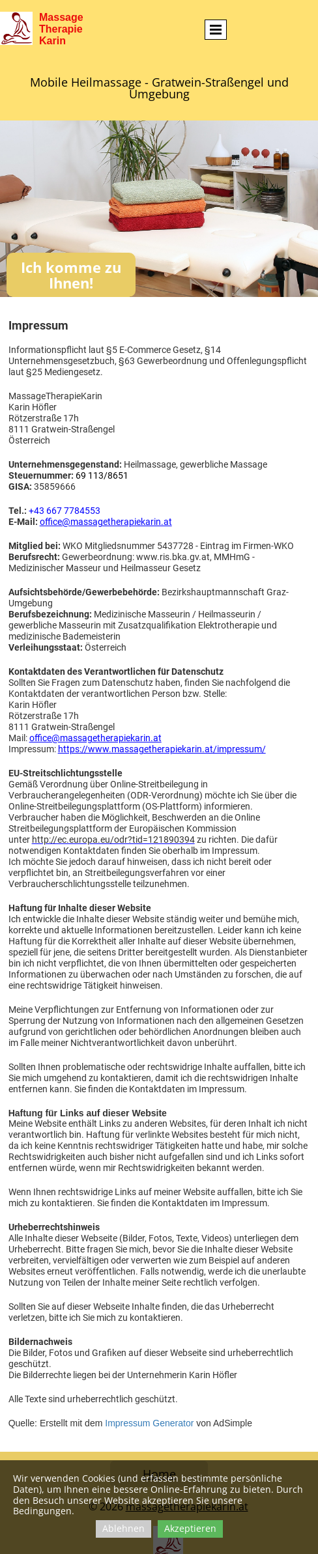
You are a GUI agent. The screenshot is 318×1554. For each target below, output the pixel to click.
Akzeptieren (190, 1528)
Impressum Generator (149, 1423)
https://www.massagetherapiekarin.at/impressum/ (162, 749)
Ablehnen (123, 1528)
